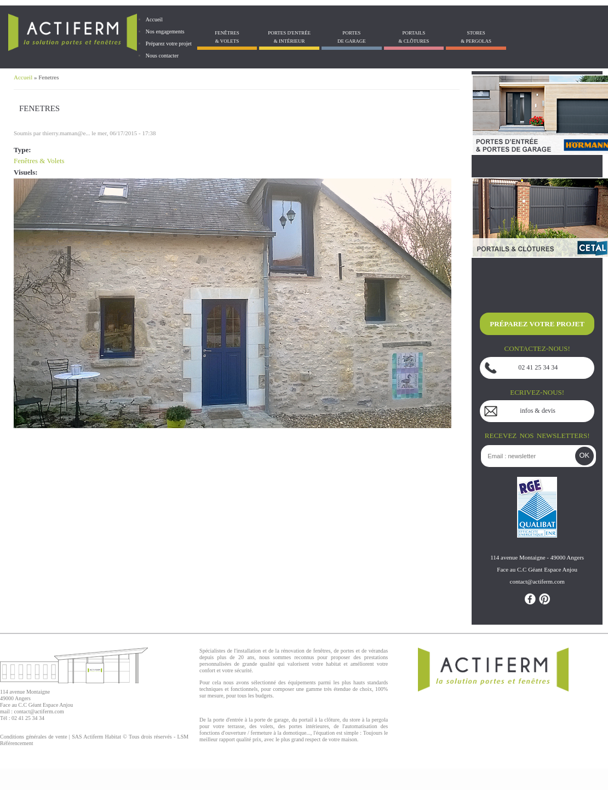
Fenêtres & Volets (39, 161)
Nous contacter (162, 56)
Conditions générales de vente (33, 737)
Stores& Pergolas (476, 37)
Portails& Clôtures (414, 37)
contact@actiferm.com (39, 711)
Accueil (154, 19)
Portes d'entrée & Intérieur (289, 37)
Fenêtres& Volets (227, 37)
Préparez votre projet (169, 44)
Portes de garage (351, 37)
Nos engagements (165, 31)
